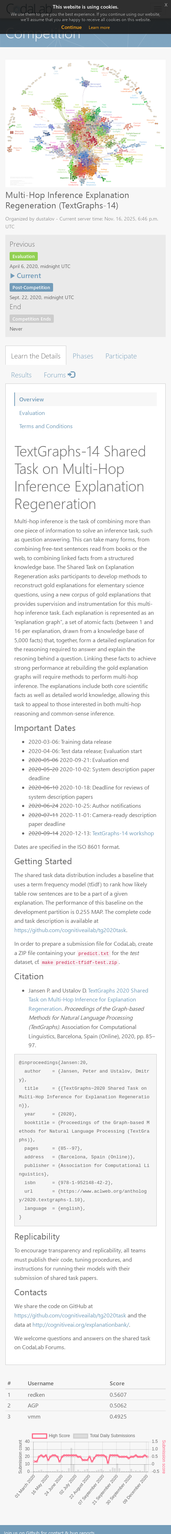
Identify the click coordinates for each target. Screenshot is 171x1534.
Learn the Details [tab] (36, 355)
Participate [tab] (121, 355)
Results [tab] (21, 374)
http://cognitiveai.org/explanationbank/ (80, 1324)
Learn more (99, 27)
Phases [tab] (83, 355)
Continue (71, 27)
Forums (59, 374)
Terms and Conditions (46, 426)
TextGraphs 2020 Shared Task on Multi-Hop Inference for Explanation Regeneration (88, 999)
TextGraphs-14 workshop (123, 833)
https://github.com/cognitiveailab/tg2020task (70, 930)
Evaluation (32, 412)
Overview (31, 399)
